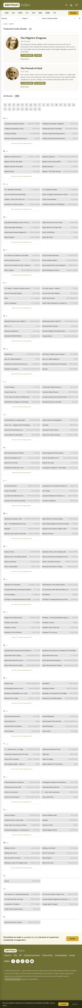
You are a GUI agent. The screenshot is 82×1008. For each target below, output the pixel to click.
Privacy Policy (47, 960)
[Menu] (77, 5)
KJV (13, 13)
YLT (27, 13)
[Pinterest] (28, 966)
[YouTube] (33, 966)
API (20, 960)
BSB (7, 13)
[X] (18, 966)
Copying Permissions (32, 960)
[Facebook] (13, 966)
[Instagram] (23, 966)
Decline (74, 1004)
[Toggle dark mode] (71, 5)
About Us (7, 960)
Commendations (61, 960)
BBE (40, 13)
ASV (33, 13)
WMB (47, 13)
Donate (73, 13)
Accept (63, 1004)
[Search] (66, 5)
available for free (31, 942)
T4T (54, 13)
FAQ (15, 960)
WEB (20, 13)
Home (5, 24)
